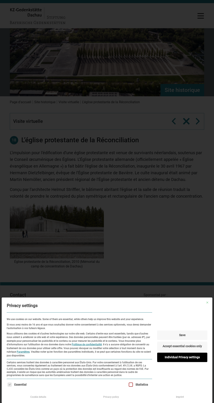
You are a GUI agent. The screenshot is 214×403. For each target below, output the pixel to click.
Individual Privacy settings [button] (182, 357)
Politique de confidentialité (87, 344)
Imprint (180, 396)
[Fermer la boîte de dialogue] (207, 302)
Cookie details (38, 396)
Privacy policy (111, 396)
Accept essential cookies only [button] (182, 346)
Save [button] (182, 335)
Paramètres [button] (23, 351)
